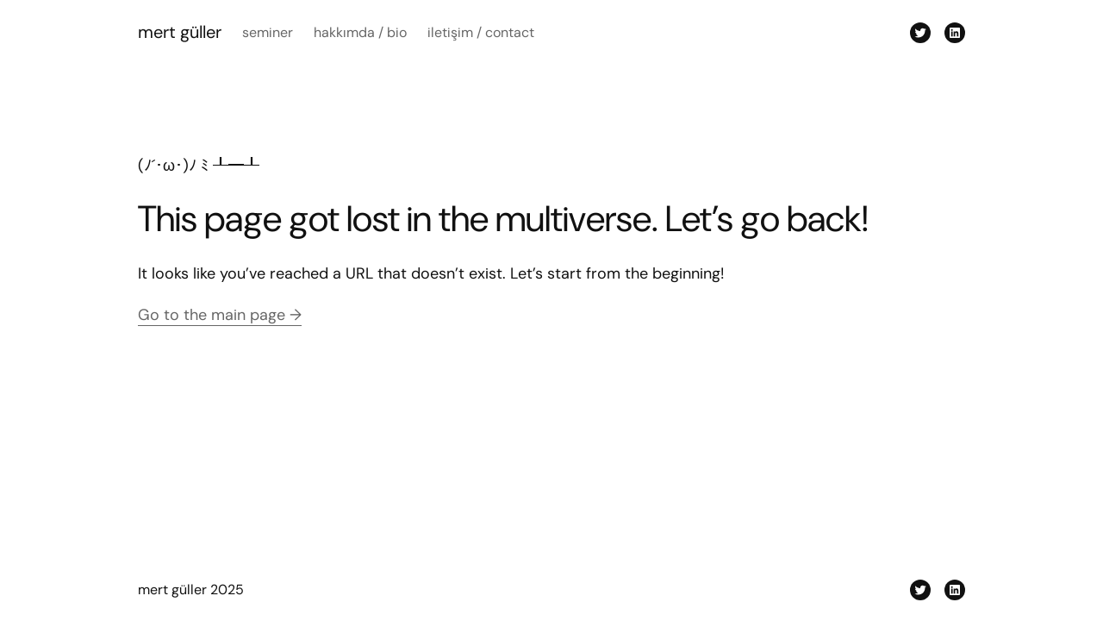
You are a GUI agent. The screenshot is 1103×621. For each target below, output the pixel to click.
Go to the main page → (220, 314)
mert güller (179, 32)
